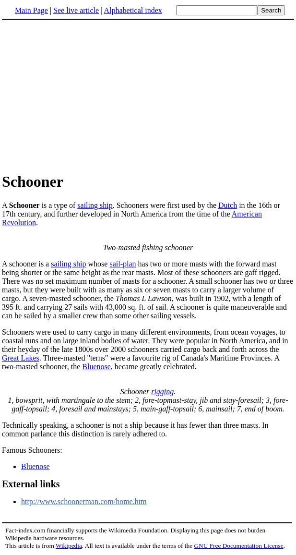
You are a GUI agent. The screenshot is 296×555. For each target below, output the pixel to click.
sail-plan (122, 264)
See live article (76, 10)
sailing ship (94, 205)
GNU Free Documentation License (238, 545)
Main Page (31, 10)
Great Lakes (20, 358)
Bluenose (96, 366)
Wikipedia (69, 545)
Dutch (227, 205)
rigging (162, 391)
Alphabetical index (133, 10)
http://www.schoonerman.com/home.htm (84, 501)
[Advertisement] (82, 95)
